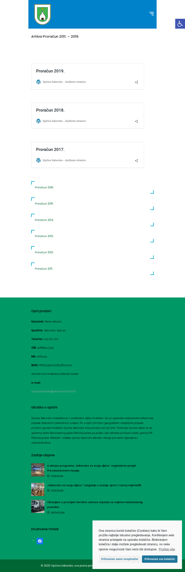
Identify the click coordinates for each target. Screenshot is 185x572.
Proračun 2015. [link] (44, 203)
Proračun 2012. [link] (44, 252)
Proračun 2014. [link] (44, 220)
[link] (180, 24)
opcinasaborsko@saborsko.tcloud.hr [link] (53, 391)
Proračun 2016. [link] (44, 187)
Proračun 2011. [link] (44, 269)
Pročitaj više (167, 549)
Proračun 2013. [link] (44, 236)
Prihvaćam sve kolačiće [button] (160, 559)
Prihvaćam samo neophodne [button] (119, 559)
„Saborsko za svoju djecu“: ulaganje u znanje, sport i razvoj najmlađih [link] (94, 485)
